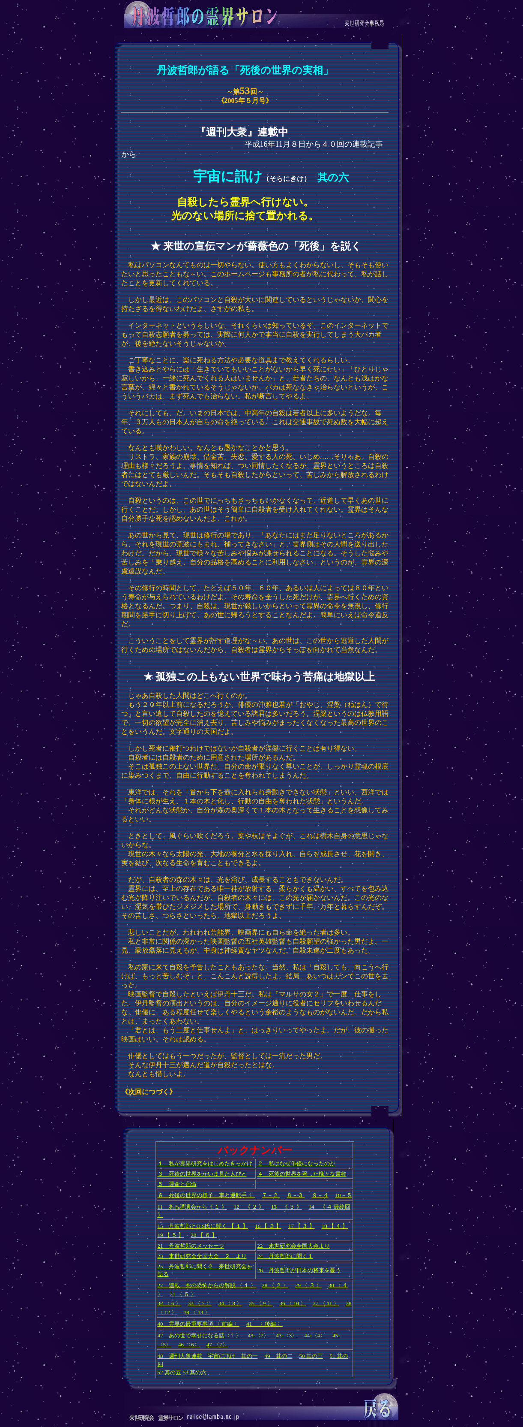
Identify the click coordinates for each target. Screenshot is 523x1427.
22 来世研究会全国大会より (293, 1246)
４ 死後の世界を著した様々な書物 (302, 1174)
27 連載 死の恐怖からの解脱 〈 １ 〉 (207, 1285)
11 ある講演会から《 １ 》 (192, 1207)
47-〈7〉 (217, 1344)
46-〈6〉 (189, 1344)
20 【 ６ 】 (204, 1235)
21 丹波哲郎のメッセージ (191, 1246)
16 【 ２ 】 (268, 1226)
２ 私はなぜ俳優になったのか (296, 1163)
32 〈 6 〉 (169, 1303)
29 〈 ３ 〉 (308, 1285)
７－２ (271, 1195)
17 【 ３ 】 (301, 1226)
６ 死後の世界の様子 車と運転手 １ (206, 1195)
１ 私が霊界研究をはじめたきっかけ (205, 1163)
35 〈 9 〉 (260, 1303)
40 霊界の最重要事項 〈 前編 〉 (199, 1324)
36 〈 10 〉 (293, 1303)
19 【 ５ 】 (171, 1235)
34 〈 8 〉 (230, 1303)
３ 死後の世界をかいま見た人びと (202, 1174)
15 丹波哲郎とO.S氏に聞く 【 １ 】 (203, 1226)
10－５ (343, 1195)
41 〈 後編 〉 (264, 1324)
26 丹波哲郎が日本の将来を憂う (299, 1270)
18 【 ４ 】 (335, 1226)
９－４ (320, 1195)
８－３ (296, 1195)
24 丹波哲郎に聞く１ (285, 1256)
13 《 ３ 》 (286, 1207)
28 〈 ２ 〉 (275, 1285)
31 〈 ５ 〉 (183, 1294)
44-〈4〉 (315, 1335)
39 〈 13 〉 (197, 1312)
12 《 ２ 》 (249, 1207)
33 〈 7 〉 (200, 1303)
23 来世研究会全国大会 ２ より (202, 1256)
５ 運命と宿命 (177, 1184)
